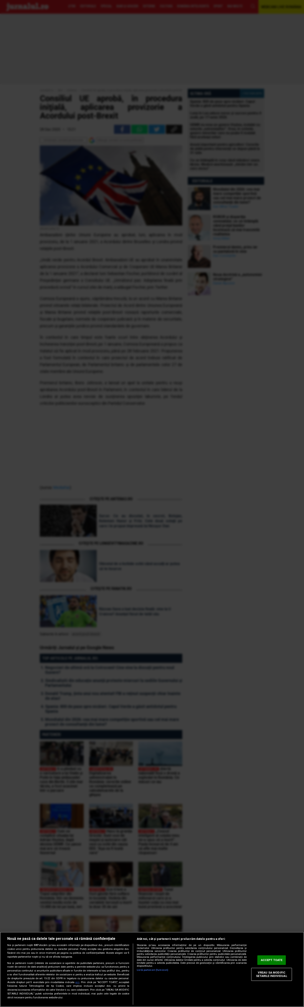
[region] (152, 969)
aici (77, 982)
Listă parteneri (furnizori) (152, 970)
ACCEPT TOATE (272, 960)
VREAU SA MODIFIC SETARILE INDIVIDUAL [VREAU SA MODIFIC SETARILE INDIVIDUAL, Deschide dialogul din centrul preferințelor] (271, 974)
